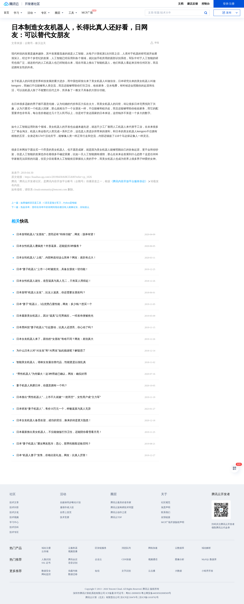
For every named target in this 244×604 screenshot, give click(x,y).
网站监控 (46, 574)
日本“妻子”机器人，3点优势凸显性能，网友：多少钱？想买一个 (54, 304)
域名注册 (46, 548)
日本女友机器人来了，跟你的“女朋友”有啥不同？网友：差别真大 (54, 339)
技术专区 (14, 532)
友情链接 (165, 517)
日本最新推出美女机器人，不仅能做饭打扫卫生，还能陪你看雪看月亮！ (59, 432)
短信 (97, 571)
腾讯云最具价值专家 (121, 502)
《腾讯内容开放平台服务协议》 (129, 181)
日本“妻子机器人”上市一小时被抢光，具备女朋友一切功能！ (52, 269)
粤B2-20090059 (133, 593)
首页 (6, 12)
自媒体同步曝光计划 (70, 502)
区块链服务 (100, 548)
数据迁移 (72, 574)
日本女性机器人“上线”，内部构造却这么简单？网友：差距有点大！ (56, 257)
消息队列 (126, 548)
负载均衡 (72, 571)
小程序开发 (207, 571)
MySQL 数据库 (209, 559)
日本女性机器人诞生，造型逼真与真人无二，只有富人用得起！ (53, 280)
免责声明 (165, 507)
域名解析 (206, 548)
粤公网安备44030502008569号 (156, 593)
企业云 (98, 559)
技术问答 (14, 507)
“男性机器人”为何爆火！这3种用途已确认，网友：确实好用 (51, 373)
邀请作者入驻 (67, 507)
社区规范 (165, 502)
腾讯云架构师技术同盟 (122, 507)
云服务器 (72, 548)
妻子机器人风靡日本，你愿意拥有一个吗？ (41, 385)
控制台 (206, 3)
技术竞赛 (64, 517)
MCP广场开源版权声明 (172, 522)
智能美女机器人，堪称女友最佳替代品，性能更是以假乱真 (51, 362)
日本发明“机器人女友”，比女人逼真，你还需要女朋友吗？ (50, 292)
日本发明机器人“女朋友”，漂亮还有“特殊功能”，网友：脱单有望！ (56, 234)
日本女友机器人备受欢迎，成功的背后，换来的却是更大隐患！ (53, 420)
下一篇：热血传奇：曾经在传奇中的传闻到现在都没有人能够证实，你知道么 (50, 207)
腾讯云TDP (116, 517)
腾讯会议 (72, 559)
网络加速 (152, 548)
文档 (180, 3)
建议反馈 (192, 3)
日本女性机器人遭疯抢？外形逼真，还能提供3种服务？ (49, 246)
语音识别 (72, 562)
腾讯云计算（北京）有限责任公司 (102, 597)
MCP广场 (87, 12)
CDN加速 (126, 559)
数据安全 (46, 571)
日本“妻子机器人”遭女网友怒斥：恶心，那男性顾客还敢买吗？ (53, 443)
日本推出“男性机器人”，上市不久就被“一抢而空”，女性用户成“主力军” (58, 397)
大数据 (178, 571)
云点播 (151, 571)
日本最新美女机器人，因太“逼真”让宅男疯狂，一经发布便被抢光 (54, 315)
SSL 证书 (46, 562)
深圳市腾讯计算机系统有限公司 (89, 593)
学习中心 (14, 522)
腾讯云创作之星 (119, 512)
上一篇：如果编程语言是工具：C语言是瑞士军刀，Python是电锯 (44, 202)
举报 (154, 42)
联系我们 (165, 512)
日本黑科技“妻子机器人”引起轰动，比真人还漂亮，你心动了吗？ (54, 327)
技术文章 (14, 502)
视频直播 (72, 551)
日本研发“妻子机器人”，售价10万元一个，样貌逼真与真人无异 (53, 408)
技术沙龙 (14, 512)
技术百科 (14, 527)
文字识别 (126, 571)
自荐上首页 (65, 512)
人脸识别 (46, 559)
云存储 (45, 551)
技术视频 (14, 517)
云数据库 (179, 548)
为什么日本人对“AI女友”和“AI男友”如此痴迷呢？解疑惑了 (50, 350)
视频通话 (152, 559)
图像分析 (179, 559)
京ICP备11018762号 (149, 597)
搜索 (205, 12)
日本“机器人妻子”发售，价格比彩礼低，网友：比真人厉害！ (52, 455)
